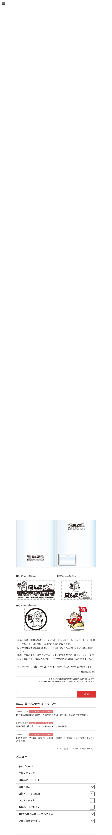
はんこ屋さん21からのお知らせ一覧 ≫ (76, 748)
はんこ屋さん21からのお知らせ (41, 711)
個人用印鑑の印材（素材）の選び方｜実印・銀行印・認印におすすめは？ (52, 715)
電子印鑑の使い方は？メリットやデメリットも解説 (41, 726)
